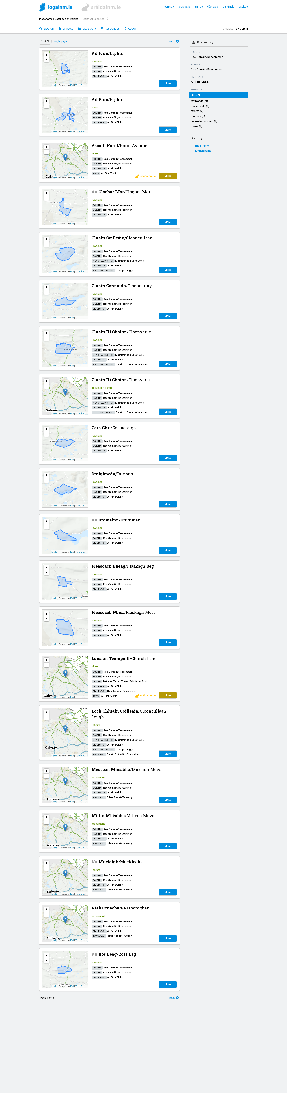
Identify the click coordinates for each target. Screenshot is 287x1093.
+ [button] (47, 55)
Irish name (202, 145)
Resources (110, 28)
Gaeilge (228, 28)
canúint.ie (228, 6)
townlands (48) (200, 101)
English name (203, 150)
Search (46, 28)
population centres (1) (204, 121)
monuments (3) (200, 106)
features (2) (198, 116)
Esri (72, 85)
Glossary (87, 28)
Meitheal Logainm (95, 19)
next (174, 41)
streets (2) (197, 111)
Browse (66, 28)
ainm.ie (198, 6)
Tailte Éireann (81, 85)
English (242, 28)
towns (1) (196, 126)
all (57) (195, 95)
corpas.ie (184, 6)
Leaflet (54, 85)
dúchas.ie (213, 6)
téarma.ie (169, 6)
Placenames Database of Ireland (58, 19)
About (130, 28)
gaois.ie (243, 6)
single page (60, 41)
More (168, 83)
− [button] (47, 60)
